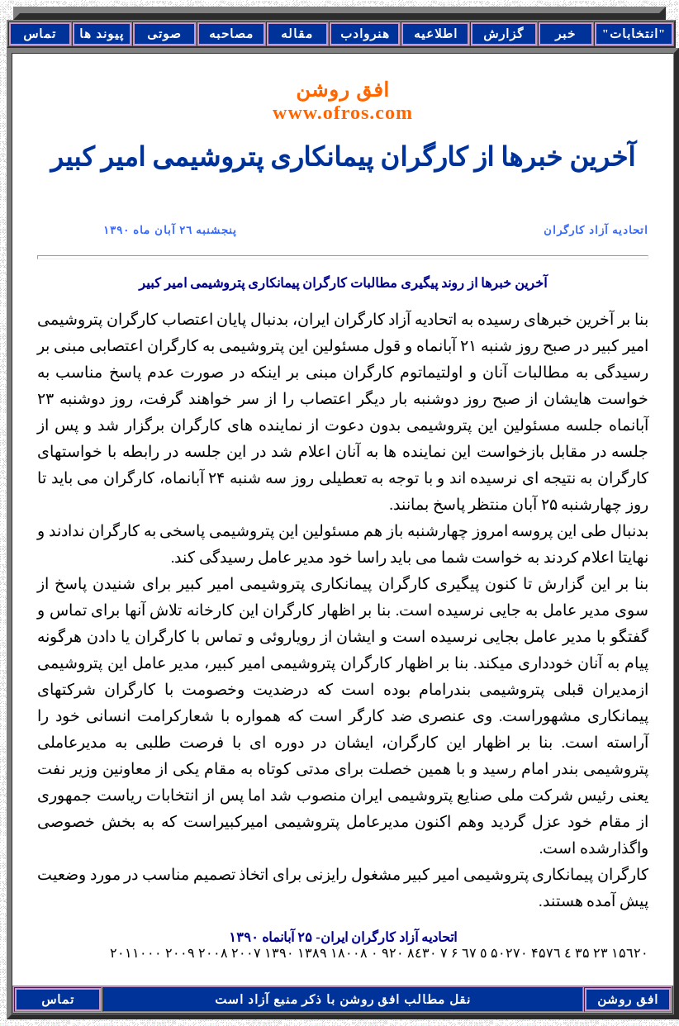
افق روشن (343, 101)
